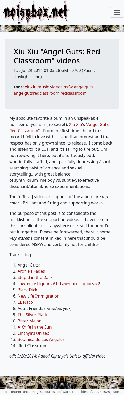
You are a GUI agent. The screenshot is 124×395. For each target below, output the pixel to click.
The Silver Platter (34, 314)
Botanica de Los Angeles (41, 339)
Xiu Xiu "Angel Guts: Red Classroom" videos (57, 56)
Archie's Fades (31, 271)
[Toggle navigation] (117, 12)
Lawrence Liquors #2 (80, 283)
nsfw (68, 87)
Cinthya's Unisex (33, 333)
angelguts (83, 87)
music (43, 87)
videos (56, 87)
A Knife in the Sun (35, 327)
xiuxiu (30, 87)
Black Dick (27, 290)
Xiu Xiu (75, 124)
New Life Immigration (39, 296)
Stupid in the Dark (35, 277)
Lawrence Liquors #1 (38, 283)
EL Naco (25, 302)
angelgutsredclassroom (36, 93)
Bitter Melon (30, 321)
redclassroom (73, 93)
